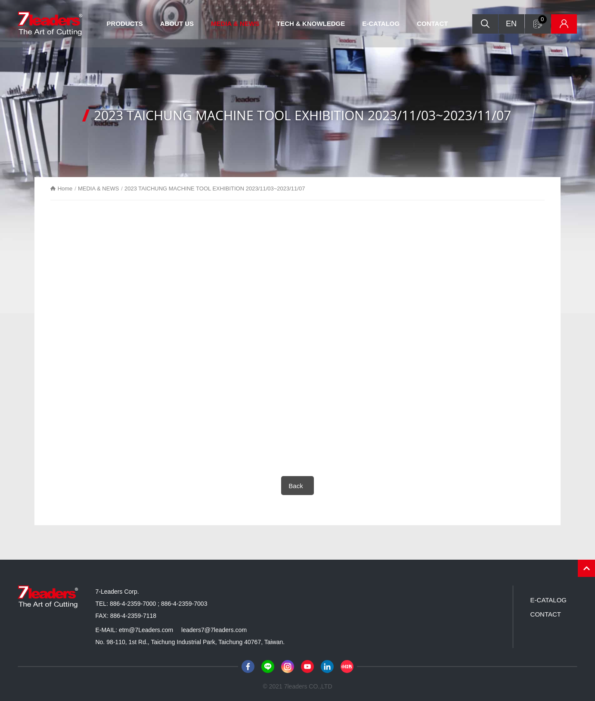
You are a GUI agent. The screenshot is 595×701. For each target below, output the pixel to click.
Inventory (564, 24)
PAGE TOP (586, 568)
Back (295, 485)
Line (267, 666)
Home (65, 188)
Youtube (307, 666)
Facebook (248, 666)
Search (485, 24)
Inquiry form (542, 19)
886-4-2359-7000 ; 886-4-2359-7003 (159, 603)
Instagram (287, 666)
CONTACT (432, 23)
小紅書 (347, 666)
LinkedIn (327, 666)
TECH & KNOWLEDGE (310, 23)
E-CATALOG (381, 23)
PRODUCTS (125, 23)
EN (511, 23)
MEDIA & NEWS (235, 23)
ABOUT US (177, 23)
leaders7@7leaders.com (214, 629)
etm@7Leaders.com (146, 629)
